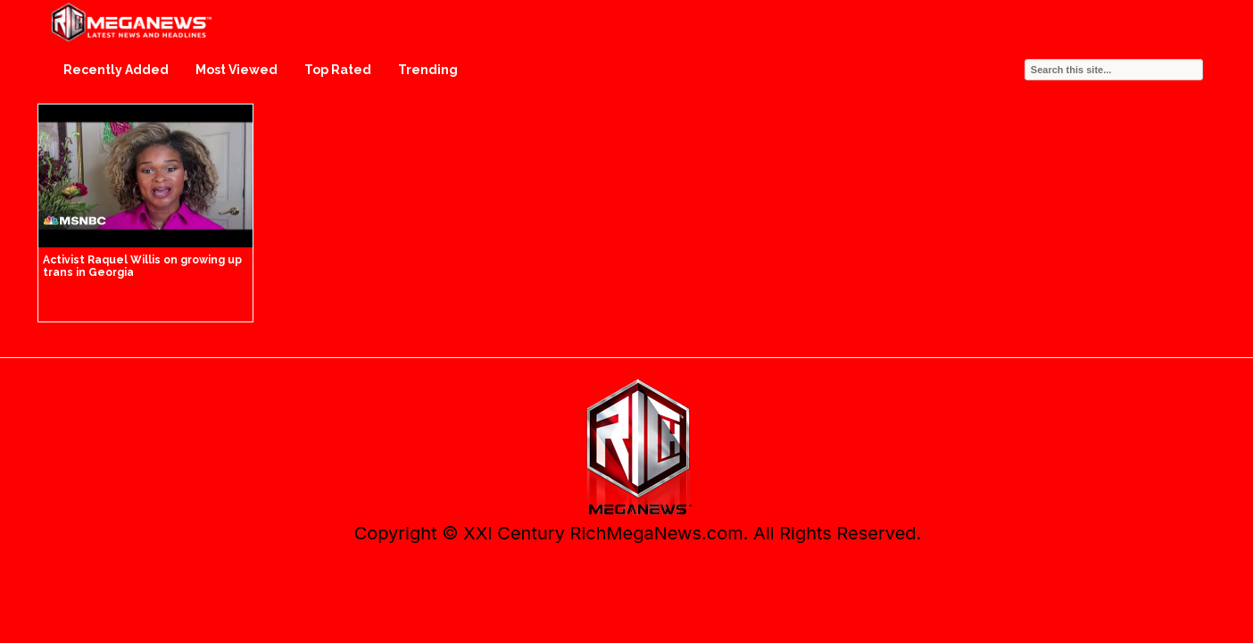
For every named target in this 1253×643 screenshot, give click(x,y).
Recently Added (116, 70)
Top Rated (337, 70)
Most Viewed (236, 70)
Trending (428, 70)
